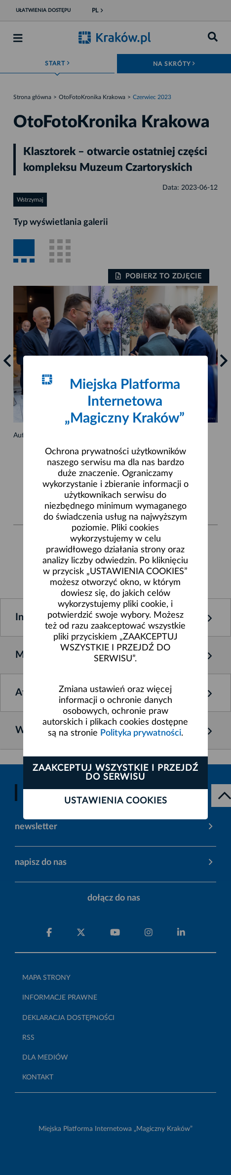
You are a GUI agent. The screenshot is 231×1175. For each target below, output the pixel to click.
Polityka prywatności (140, 733)
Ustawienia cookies (115, 801)
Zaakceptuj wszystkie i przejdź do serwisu (115, 773)
